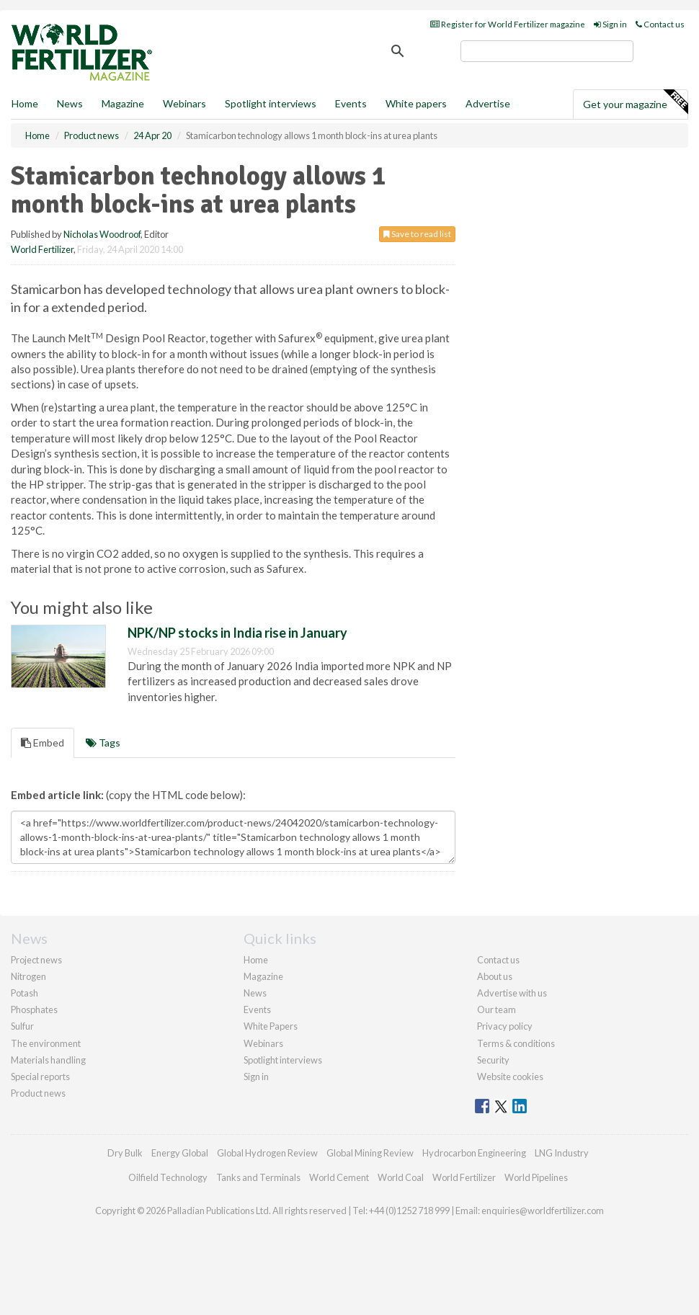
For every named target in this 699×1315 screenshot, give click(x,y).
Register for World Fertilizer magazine (507, 24)
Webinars (184, 103)
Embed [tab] (42, 742)
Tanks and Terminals (258, 1177)
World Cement (339, 1177)
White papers (416, 103)
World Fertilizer (42, 249)
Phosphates (34, 1009)
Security (493, 1060)
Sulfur (22, 1026)
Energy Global (179, 1153)
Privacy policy (505, 1026)
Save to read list (417, 233)
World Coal (401, 1177)
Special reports (40, 1076)
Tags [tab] (103, 742)
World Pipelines (536, 1177)
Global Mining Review (370, 1153)
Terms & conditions (516, 1043)
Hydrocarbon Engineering (474, 1153)
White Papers (271, 1026)
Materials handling (48, 1060)
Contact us (660, 24)
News (255, 993)
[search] (546, 51)
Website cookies (510, 1076)
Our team (496, 1009)
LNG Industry (562, 1153)
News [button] (70, 103)
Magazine (123, 103)
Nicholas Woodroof (102, 234)
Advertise (488, 103)
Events (351, 103)
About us (494, 976)
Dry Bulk (125, 1153)
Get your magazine (635, 102)
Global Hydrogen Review (267, 1153)
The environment (46, 1043)
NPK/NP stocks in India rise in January (237, 633)
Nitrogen (28, 976)
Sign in (610, 24)
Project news (36, 960)
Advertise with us (512, 993)
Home (25, 103)
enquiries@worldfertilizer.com (542, 1210)
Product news (38, 1093)
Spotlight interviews (270, 103)
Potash (24, 993)
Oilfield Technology (168, 1177)
